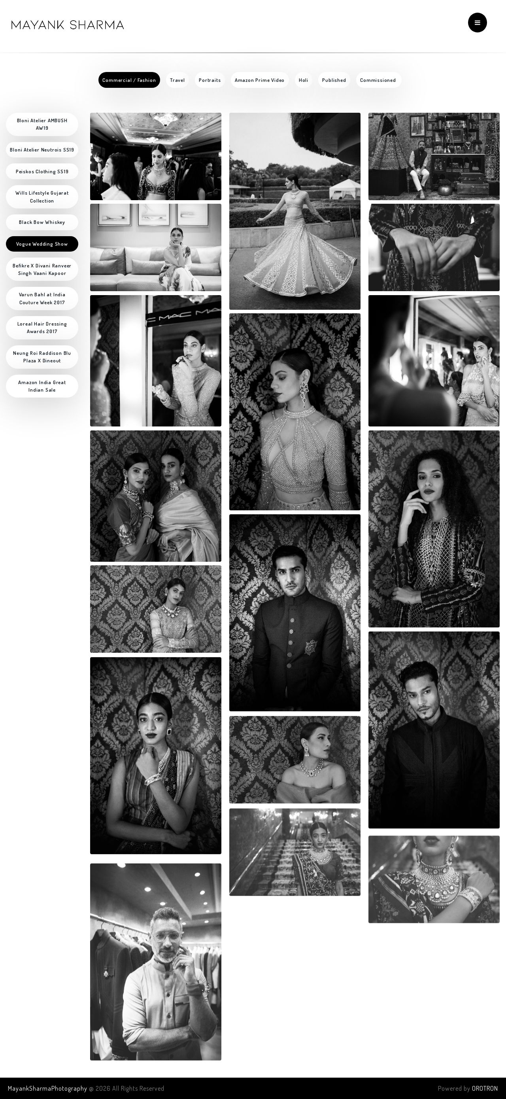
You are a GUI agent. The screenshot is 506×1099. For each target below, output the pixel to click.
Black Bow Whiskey (42, 222)
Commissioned (378, 80)
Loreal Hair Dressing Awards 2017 (43, 327)
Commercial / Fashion (129, 80)
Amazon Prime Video (260, 80)
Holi (303, 80)
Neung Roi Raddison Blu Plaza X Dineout (42, 357)
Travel (177, 80)
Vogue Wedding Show (42, 244)
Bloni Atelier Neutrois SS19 (42, 149)
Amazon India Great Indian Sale (42, 386)
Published (334, 80)
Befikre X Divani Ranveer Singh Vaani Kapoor (43, 269)
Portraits (210, 80)
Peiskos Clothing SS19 (42, 171)
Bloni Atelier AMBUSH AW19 (43, 124)
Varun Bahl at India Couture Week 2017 (43, 298)
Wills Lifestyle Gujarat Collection (42, 196)
